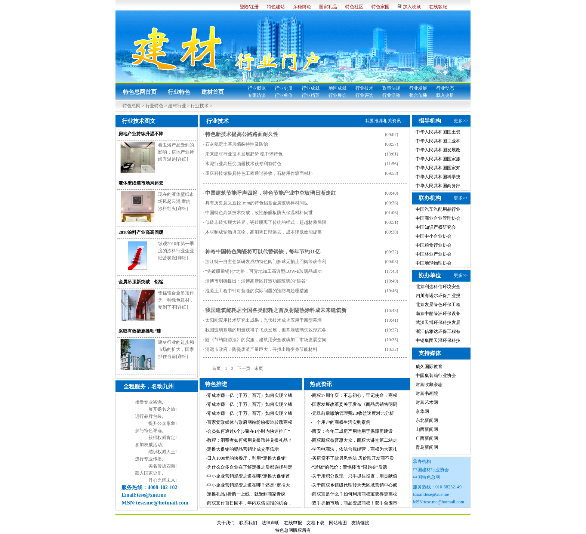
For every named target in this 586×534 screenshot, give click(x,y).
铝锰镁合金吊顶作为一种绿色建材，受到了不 (176, 300)
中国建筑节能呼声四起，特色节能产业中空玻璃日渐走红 (270, 193)
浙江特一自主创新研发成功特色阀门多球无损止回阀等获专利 (265, 261)
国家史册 (153, 473)
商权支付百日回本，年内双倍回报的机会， (249, 503)
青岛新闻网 (427, 447)
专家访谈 (257, 95)
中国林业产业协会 (433, 254)
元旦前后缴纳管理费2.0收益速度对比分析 (353, 413)
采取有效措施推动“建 (139, 331)
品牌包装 (153, 416)
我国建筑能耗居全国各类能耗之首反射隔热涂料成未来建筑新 (275, 310)
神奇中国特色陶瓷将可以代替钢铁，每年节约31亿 (262, 251)
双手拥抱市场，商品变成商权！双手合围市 (354, 503)
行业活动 (391, 95)
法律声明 (271, 522)
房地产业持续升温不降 (140, 133)
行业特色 (179, 92)
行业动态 (445, 88)
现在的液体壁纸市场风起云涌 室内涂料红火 (176, 201)
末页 (258, 368)
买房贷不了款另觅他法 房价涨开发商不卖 (353, 458)
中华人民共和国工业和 (438, 140)
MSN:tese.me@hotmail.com (154, 503)
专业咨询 (153, 402)
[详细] (182, 159)
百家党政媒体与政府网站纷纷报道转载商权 (249, 422)
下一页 (243, 368)
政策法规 (391, 88)
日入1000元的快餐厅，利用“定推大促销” (247, 458)
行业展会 (337, 95)
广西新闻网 (427, 438)
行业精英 (311, 95)
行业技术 (364, 88)
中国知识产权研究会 (436, 227)
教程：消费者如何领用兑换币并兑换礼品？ (249, 440)
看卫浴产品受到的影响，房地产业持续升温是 (176, 152)
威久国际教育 (429, 366)
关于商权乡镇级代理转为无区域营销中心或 (354, 485)
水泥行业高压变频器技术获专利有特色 (243, 163)
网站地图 (338, 522)
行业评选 (364, 95)
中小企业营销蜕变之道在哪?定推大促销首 (248, 476)
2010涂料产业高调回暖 (140, 232)
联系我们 (248, 522)
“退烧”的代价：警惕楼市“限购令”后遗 (349, 467)
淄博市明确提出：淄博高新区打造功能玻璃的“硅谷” (256, 281)
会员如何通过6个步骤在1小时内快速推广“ (248, 431)
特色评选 (153, 430)
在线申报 (293, 522)
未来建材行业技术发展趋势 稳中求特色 (244, 154)
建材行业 (177, 105)
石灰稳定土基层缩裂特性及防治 (236, 144)
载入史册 (445, 95)
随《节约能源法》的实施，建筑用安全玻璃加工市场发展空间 (265, 339)
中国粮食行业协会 (433, 245)
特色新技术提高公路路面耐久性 (241, 134)
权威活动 (153, 444)
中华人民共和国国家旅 (438, 158)
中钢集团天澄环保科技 (438, 340)
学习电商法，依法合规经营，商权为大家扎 (354, 449)
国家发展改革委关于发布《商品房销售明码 (354, 404)
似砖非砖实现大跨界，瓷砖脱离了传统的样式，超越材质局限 (265, 222)
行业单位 (284, 95)
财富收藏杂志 (429, 384)
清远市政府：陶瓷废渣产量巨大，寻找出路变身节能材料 (261, 349)
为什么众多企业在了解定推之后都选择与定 (249, 467)
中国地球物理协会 (433, 263)
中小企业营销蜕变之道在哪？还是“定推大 (248, 485)
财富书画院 (427, 393)
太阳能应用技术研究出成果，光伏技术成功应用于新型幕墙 (263, 320)
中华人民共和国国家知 (438, 167)
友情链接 (360, 522)
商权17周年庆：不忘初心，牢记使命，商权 (354, 395)
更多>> (461, 120)
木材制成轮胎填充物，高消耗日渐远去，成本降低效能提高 (263, 232)
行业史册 (284, 88)
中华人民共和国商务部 (438, 185)
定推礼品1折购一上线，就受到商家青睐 (246, 494)
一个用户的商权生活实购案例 (341, 422)
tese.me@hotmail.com (444, 501)
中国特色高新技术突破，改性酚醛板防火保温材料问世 (259, 212)
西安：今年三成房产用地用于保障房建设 (352, 431)
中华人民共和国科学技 (438, 176)
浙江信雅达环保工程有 (438, 331)
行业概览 (257, 88)
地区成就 (337, 88)
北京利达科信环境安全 (438, 286)
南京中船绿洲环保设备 (438, 313)
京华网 (422, 411)
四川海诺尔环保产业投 (438, 295)
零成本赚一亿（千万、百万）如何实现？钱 (249, 395)
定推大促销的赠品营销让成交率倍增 (243, 449)
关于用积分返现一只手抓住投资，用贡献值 (354, 476)
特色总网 (132, 105)
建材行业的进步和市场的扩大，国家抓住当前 (176, 349)
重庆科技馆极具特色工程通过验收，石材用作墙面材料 (259, 173)
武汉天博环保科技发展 (438, 322)
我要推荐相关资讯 (383, 120)
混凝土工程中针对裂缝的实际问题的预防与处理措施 (256, 290)
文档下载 (315, 522)
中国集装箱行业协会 (436, 375)
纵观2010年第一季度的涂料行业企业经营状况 (176, 250)
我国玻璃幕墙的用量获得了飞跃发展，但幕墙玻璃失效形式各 (265, 330)
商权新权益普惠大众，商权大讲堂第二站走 (354, 440)
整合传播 (418, 95)
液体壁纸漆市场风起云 (140, 183)
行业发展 (418, 88)
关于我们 (226, 522)
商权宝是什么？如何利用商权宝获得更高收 (354, 494)
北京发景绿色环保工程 (438, 304)
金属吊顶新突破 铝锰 (140, 281)
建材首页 (212, 92)
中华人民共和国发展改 (438, 149)
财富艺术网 (427, 402)
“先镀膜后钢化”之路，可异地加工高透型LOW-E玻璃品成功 (263, 271)
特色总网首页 (140, 92)
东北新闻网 (427, 420)
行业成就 (311, 88)
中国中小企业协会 (433, 236)
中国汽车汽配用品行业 (438, 209)
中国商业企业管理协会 (438, 218)
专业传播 (153, 459)
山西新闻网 (427, 429)
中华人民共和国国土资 (438, 132)
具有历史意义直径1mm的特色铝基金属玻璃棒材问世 (257, 203)
